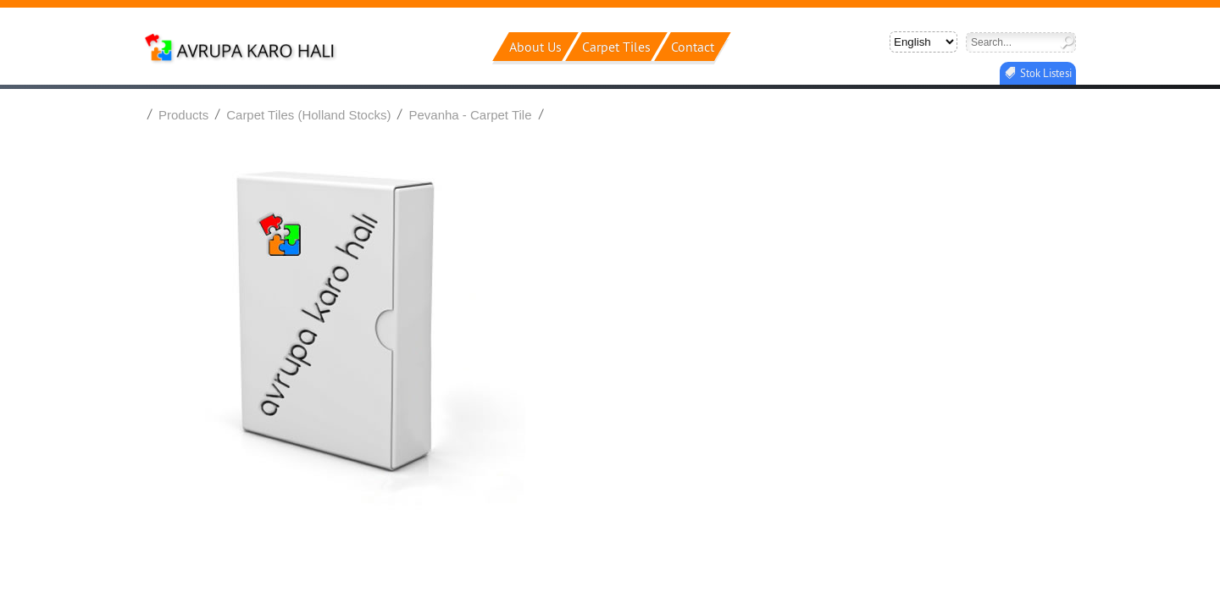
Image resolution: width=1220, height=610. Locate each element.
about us (535, 46)
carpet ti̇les (616, 46)
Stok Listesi (1046, 73)
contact (692, 46)
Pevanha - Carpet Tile (469, 115)
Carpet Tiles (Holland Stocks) (308, 115)
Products (183, 115)
